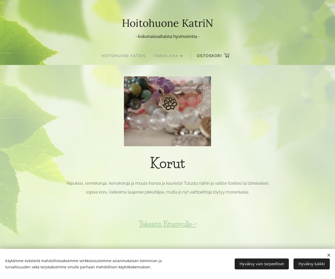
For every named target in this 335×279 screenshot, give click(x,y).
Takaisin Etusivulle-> (167, 224)
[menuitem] (125, 55)
